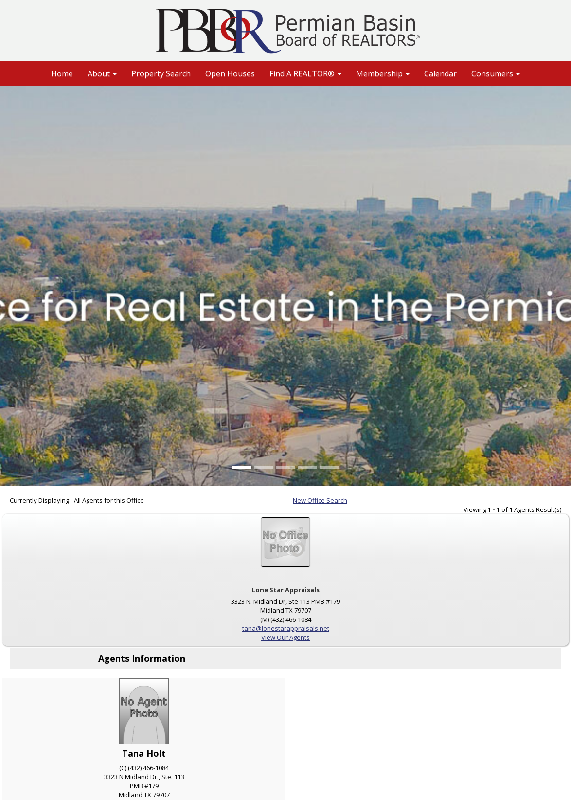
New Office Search (320, 500)
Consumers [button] (495, 73)
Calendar (440, 73)
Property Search (161, 73)
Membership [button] (383, 73)
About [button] (102, 73)
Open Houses (230, 73)
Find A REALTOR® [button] (305, 73)
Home (62, 73)
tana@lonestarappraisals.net (285, 628)
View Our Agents (285, 637)
